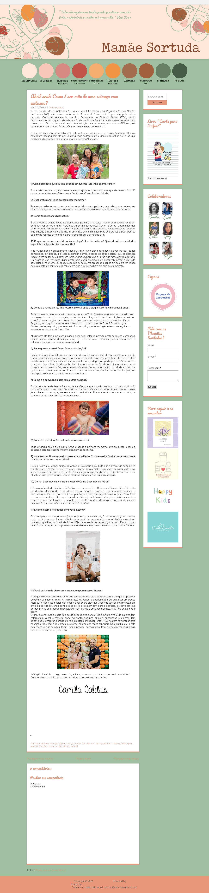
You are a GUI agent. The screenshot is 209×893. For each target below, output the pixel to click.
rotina (51, 746)
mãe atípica (127, 743)
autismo (45, 743)
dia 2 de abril (88, 743)
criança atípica (57, 743)
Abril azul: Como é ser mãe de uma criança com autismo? (74, 99)
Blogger (131, 881)
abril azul (35, 743)
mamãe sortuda (39, 746)
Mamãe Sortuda (102, 881)
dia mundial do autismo (108, 743)
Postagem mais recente (40, 758)
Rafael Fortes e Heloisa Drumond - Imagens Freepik (110, 884)
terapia (58, 746)
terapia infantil (70, 746)
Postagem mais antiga (126, 758)
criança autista (73, 743)
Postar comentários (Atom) (50, 870)
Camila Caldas (56, 107)
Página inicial (83, 758)
